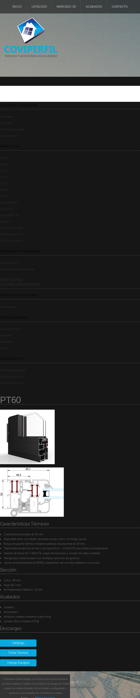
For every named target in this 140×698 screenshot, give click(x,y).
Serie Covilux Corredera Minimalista (19, 282)
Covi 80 (4, 189)
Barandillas (6, 341)
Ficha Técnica (18, 653)
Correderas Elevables (12, 129)
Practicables (7, 116)
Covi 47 (4, 164)
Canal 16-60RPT (9, 202)
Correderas (6, 123)
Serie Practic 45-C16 (11, 234)
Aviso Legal (85, 687)
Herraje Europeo (18, 663)
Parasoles (6, 335)
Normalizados (8, 306)
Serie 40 (4, 158)
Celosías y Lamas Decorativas (17, 269)
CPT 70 (4, 196)
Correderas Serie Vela (12, 376)
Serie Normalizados (11, 240)
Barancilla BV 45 (9, 215)
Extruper (4, 221)
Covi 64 (4, 177)
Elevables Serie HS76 (12, 383)
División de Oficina (10, 329)
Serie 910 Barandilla (11, 228)
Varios (4, 348)
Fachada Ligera (9, 262)
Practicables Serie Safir (13, 370)
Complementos (9, 135)
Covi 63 (4, 170)
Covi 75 (4, 183)
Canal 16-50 (7, 208)
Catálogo (18, 643)
